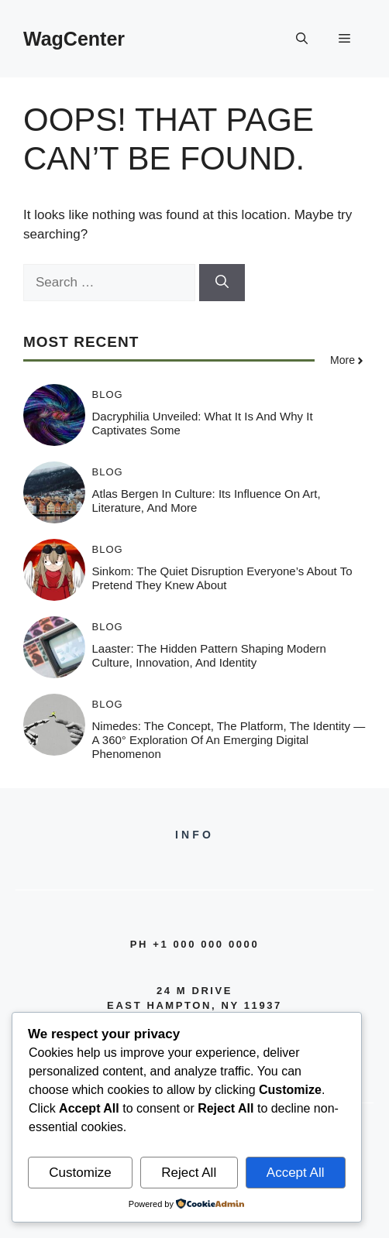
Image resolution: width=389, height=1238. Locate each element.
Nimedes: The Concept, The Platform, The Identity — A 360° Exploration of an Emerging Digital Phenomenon (229, 739)
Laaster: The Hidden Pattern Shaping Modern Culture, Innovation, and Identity (209, 655)
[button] (302, 38)
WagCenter (74, 39)
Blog (107, 394)
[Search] (222, 282)
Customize (80, 1172)
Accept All (296, 1172)
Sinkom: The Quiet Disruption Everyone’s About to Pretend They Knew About (222, 578)
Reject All (188, 1172)
